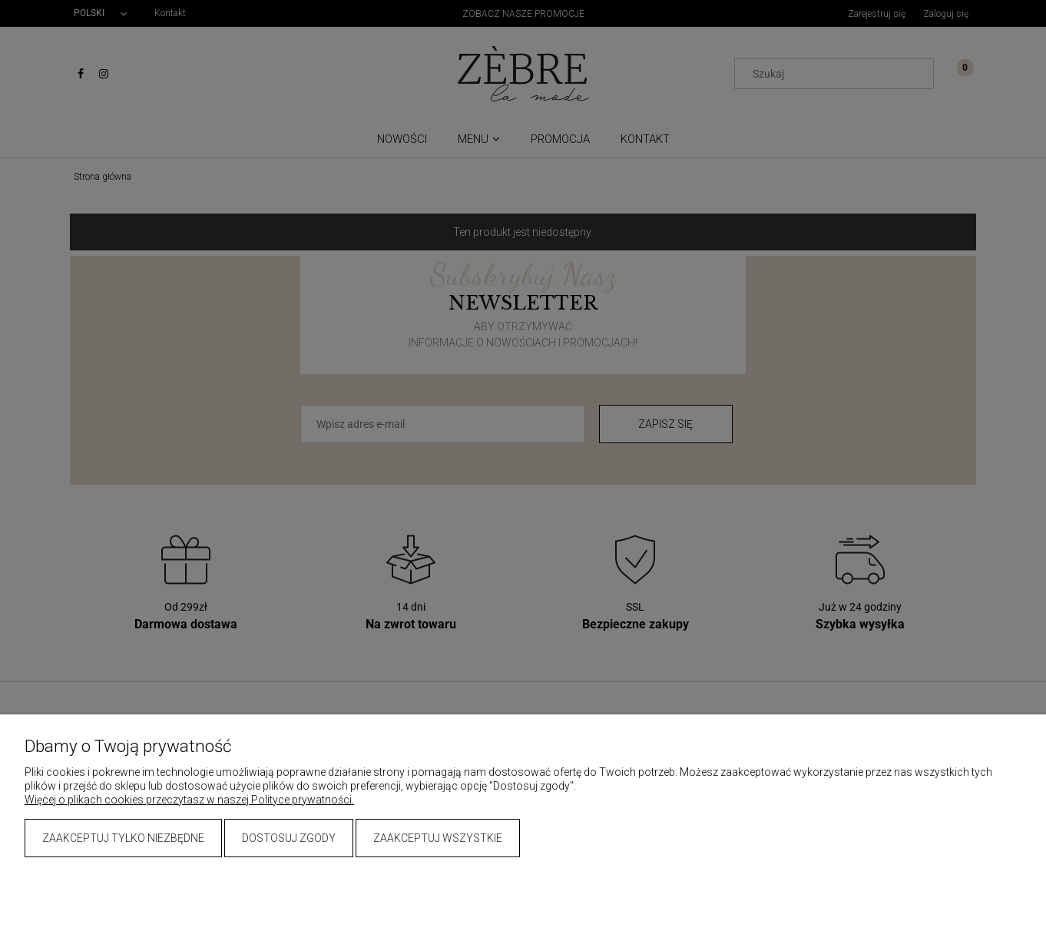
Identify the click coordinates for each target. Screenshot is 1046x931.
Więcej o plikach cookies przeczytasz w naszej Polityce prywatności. (189, 800)
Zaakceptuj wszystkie (437, 838)
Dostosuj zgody (289, 838)
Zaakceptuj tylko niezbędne (123, 838)
